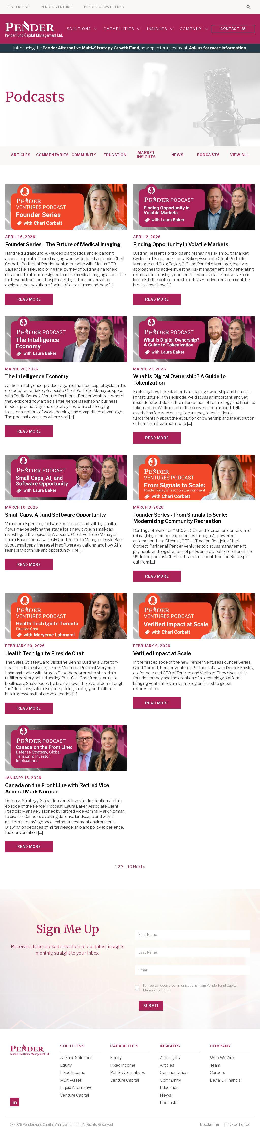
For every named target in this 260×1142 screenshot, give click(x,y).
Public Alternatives (127, 1072)
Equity (66, 1065)
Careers (217, 1072)
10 (130, 866)
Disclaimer (210, 1124)
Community (84, 154)
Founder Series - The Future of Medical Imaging (62, 244)
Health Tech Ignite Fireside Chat (44, 653)
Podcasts (208, 154)
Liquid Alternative (76, 1087)
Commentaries (52, 154)
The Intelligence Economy (36, 376)
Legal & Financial (225, 1080)
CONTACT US (233, 29)
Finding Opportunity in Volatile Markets (181, 244)
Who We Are (222, 1057)
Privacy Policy (237, 1124)
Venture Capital (74, 1095)
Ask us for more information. (218, 47)
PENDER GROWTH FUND (104, 7)
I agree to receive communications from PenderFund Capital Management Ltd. (190, 987)
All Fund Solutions (76, 1057)
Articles (20, 154)
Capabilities (121, 28)
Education (115, 154)
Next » (139, 866)
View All (239, 154)
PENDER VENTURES (57, 7)
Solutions (81, 28)
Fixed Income (72, 1072)
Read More (29, 299)
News (177, 154)
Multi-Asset (71, 1080)
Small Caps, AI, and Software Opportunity (55, 515)
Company (193, 28)
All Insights (170, 1057)
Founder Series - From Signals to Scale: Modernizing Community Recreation (180, 518)
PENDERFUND (18, 7)
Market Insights (146, 154)
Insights (159, 28)
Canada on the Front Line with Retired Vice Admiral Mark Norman (57, 788)
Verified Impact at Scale (162, 653)
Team (215, 1065)
